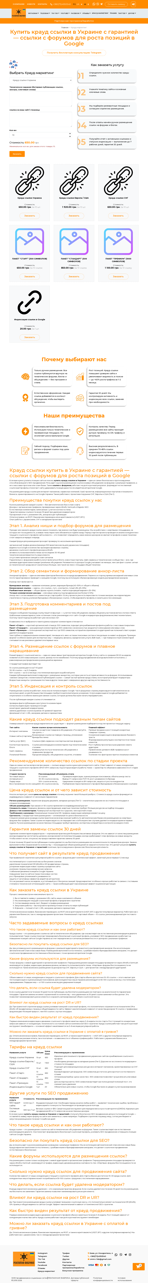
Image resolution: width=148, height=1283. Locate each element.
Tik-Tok (55, 13)
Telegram (45, 13)
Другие (132, 13)
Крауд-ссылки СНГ (118, 198)
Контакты (42, 4)
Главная (64, 27)
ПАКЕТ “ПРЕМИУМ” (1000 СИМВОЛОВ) (118, 261)
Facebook (76, 13)
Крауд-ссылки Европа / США (74, 198)
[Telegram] (101, 4)
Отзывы (86, 13)
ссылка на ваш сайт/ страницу (24, 110)
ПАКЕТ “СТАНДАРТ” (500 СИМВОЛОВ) (74, 261)
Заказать (17, 154)
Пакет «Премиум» (18, 1086)
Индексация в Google (20, 1090)
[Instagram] (129, 1254)
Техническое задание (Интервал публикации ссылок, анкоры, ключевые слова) (36, 88)
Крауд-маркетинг (100, 13)
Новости (31, 4)
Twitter (122, 13)
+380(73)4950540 (60, 4)
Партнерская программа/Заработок (74, 21)
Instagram (33, 13)
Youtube (65, 13)
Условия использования (125, 1279)
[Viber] (97, 4)
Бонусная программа (72, 1271)
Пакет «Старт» (16, 1076)
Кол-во (13, 130)
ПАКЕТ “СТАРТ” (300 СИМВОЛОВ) (29, 259)
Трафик (113, 13)
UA (77, 4)
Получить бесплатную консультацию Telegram (74, 52)
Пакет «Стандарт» (18, 1081)
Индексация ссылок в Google (29, 321)
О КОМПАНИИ (18, 4)
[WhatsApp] (93, 4)
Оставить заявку (116, 4)
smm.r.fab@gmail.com (100, 1259)
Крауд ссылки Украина (30, 198)
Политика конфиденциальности (103, 1279)
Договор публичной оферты (80, 1279)
